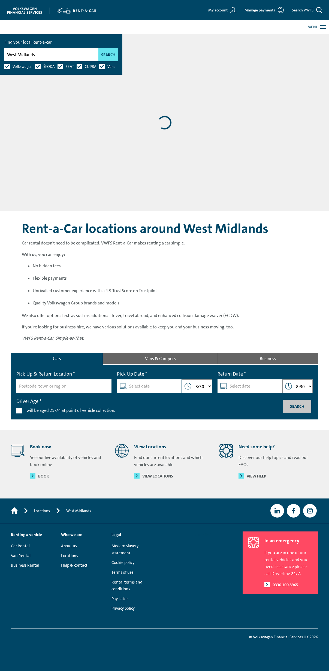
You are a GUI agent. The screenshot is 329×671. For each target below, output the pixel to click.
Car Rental (20, 546)
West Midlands (78, 510)
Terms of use (122, 572)
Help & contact (74, 565)
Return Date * (232, 374)
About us (69, 546)
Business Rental (25, 565)
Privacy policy (123, 608)
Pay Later (119, 599)
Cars (57, 358)
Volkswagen (28, 82)
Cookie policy (122, 562)
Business (268, 358)
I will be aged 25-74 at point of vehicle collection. (70, 410)
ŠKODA (54, 82)
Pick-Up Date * (132, 374)
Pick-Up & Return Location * (45, 374)
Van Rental (21, 555)
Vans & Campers (160, 358)
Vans (117, 82)
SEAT (75, 82)
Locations (42, 510)
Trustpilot (202, 535)
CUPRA (96, 82)
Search (114, 71)
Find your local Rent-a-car (33, 58)
